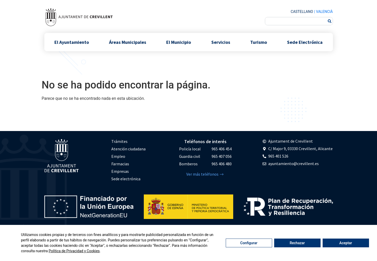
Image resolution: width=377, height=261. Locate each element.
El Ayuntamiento (71, 42)
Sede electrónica (125, 178)
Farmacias (120, 163)
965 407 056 (222, 156)
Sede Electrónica (305, 42)
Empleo (118, 156)
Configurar (248, 243)
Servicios (220, 42)
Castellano (302, 12)
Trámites (119, 141)
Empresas (120, 171)
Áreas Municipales (127, 42)
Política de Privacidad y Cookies (74, 251)
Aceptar (345, 243)
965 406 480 (222, 163)
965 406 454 (222, 148)
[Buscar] (329, 21)
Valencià (324, 12)
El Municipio (178, 42)
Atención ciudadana (128, 148)
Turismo (258, 42)
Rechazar (297, 243)
